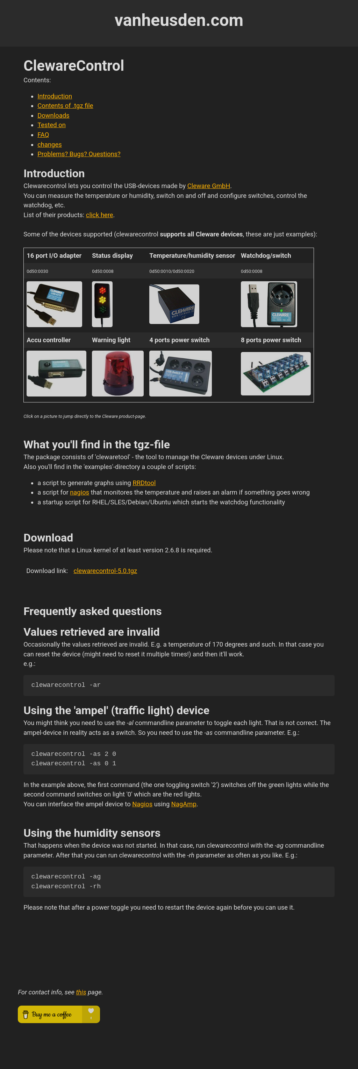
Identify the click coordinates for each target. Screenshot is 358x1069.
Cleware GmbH (208, 185)
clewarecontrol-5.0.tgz (105, 570)
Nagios (142, 804)
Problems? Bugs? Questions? (79, 154)
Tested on (51, 125)
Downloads (53, 115)
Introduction (54, 96)
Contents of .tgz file (65, 105)
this (81, 992)
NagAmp (183, 804)
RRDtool (144, 483)
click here (99, 215)
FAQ (43, 134)
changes (49, 144)
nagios (79, 492)
